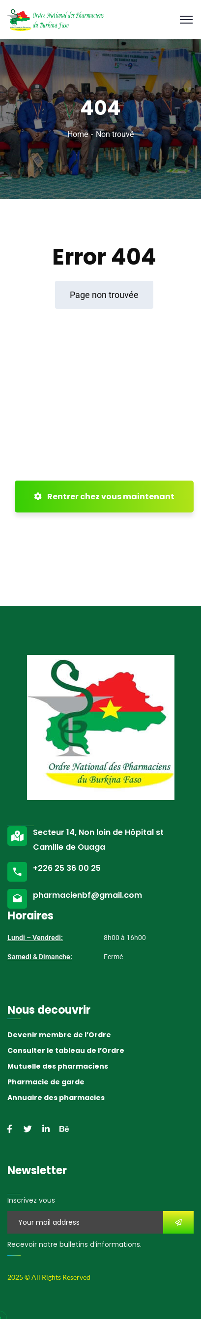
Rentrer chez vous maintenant (104, 496)
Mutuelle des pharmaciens (57, 1066)
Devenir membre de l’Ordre (59, 1035)
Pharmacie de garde (46, 1082)
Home (77, 134)
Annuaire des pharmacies (56, 1098)
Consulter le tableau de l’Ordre (65, 1050)
